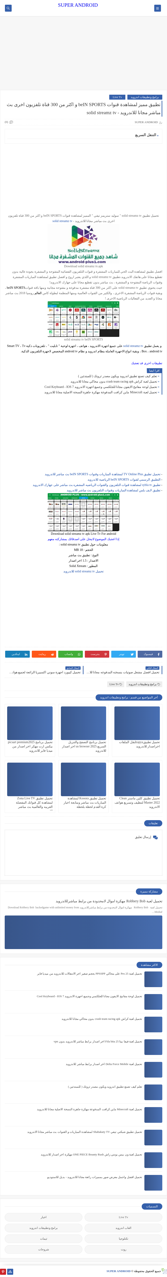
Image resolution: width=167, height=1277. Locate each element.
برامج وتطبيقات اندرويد (145, 97)
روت (123, 1249)
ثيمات (43, 1238)
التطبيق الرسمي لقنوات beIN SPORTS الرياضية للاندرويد (124, 479)
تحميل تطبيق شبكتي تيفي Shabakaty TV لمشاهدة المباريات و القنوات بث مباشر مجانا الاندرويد (84, 1132)
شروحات (43, 1249)
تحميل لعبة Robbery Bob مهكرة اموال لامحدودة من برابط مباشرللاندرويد (109, 901)
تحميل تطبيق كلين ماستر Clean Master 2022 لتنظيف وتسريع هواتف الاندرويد (137, 803)
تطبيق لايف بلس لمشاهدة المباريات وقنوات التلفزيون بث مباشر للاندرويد (114, 490)
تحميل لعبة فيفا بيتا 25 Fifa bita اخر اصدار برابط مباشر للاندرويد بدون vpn (98, 1041)
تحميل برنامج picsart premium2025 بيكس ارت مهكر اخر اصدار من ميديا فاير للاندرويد (30, 746)
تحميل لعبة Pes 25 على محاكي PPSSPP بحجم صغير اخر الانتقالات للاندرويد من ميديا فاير (89, 973)
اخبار (44, 1217)
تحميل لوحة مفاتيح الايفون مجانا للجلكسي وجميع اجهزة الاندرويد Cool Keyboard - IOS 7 (101, 387)
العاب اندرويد (123, 1228)
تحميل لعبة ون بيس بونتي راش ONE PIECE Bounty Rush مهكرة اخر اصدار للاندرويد (91, 1154)
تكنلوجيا (123, 1238)
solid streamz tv (62, 221)
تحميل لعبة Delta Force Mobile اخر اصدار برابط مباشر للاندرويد (104, 1064)
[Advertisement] (83, 55)
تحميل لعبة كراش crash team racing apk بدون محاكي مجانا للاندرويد (114, 381)
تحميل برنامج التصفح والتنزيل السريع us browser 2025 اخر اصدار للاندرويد (84, 746)
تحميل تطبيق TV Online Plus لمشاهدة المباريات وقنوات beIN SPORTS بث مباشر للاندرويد (103, 474)
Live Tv (117, 97)
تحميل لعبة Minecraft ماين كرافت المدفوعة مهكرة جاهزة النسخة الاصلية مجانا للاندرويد (100, 392)
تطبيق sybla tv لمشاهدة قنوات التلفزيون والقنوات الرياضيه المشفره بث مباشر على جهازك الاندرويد (97, 485)
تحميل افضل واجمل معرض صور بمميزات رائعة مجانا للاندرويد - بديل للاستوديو (94, 1177)
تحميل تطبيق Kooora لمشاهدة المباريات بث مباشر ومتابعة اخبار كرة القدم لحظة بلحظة (85, 803)
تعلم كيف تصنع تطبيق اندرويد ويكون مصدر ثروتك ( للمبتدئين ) (117, 376)
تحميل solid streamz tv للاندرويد (83, 571)
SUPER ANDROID (78, 5)
